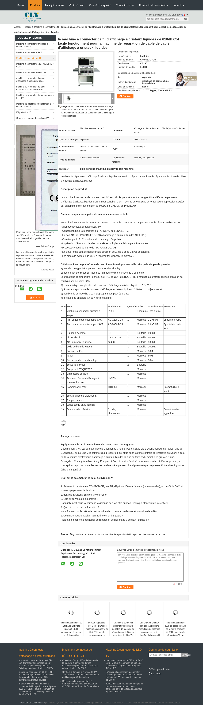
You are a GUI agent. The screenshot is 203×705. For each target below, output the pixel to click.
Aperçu (17, 27)
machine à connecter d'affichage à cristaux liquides (32, 45)
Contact (127, 96)
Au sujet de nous (54, 5)
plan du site (163, 669)
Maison (21, 5)
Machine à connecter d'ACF (29, 52)
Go (185, 19)
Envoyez (185, 655)
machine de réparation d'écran (89, 534)
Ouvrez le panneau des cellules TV (32, 118)
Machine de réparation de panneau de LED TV (34, 96)
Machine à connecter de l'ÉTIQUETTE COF (34, 65)
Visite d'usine (76, 5)
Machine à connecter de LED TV (31, 72)
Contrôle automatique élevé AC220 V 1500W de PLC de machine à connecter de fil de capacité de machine (80, 675)
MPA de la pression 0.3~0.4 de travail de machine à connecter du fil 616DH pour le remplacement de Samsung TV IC (97, 631)
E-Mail (152, 669)
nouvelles (178, 5)
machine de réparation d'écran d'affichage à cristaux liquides (30, 79)
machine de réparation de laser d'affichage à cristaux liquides (30, 88)
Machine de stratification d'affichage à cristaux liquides (33, 105)
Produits (35, 5)
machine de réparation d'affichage (120, 534)
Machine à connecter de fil (46, 27)
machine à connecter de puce (151, 534)
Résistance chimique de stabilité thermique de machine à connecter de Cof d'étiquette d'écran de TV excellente (80, 684)
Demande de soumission (153, 5)
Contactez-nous (125, 5)
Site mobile (155, 673)
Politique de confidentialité (32, 703)
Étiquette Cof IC (23, 112)
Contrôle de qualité (100, 5)
